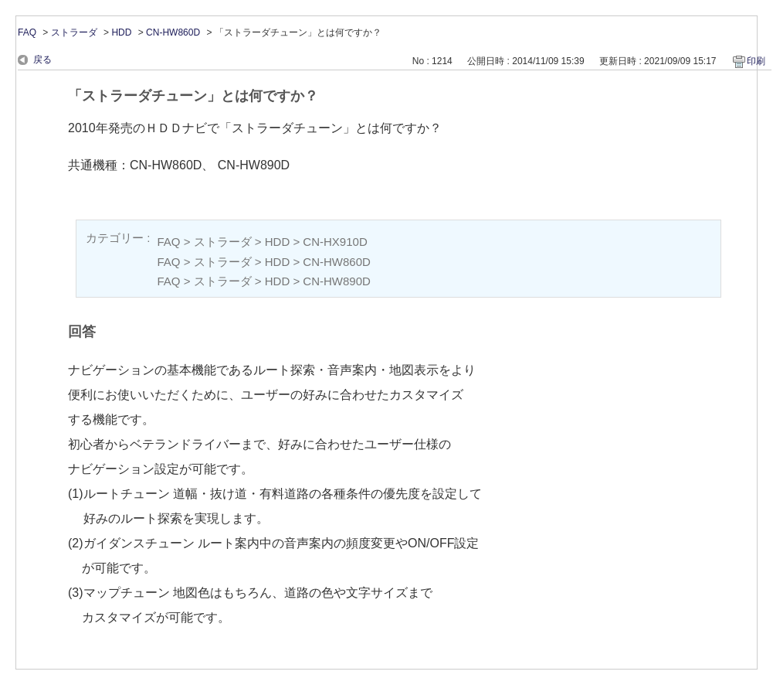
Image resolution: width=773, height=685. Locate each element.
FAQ (27, 32)
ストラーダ (74, 32)
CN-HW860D (173, 32)
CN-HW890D (337, 281)
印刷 (756, 61)
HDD (121, 32)
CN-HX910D (335, 241)
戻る (42, 59)
